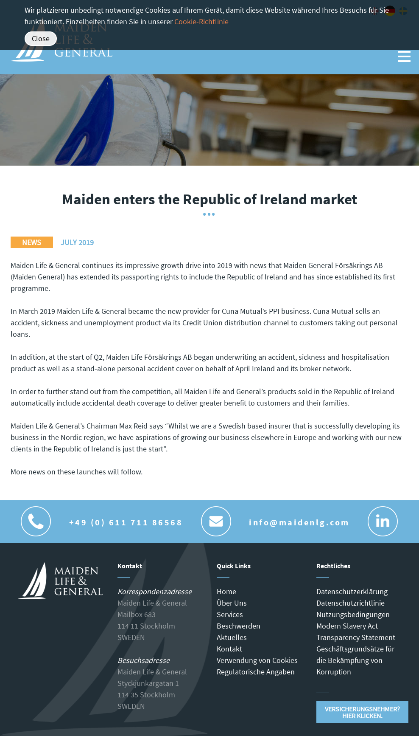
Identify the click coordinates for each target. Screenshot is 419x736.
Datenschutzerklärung (352, 591)
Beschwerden (238, 626)
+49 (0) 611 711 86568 (126, 522)
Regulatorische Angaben (256, 672)
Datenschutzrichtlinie (350, 603)
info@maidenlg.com (299, 522)
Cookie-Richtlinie (201, 21)
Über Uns (232, 603)
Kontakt (229, 649)
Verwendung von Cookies (257, 660)
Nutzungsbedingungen (353, 614)
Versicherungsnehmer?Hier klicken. (362, 712)
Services (230, 614)
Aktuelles (232, 637)
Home (226, 591)
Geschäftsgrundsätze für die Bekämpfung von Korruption (355, 660)
